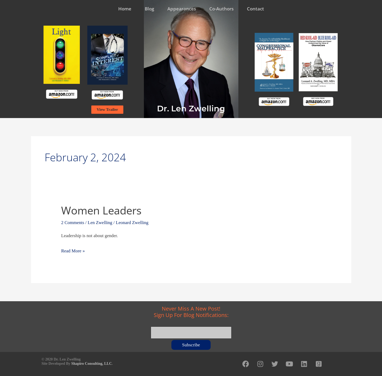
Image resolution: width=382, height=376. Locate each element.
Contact (255, 9)
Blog (149, 9)
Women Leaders (101, 210)
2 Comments (72, 222)
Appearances (181, 9)
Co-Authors (221, 9)
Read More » (73, 250)
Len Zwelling (100, 222)
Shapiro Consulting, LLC (91, 364)
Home (124, 9)
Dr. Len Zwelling (191, 108)
